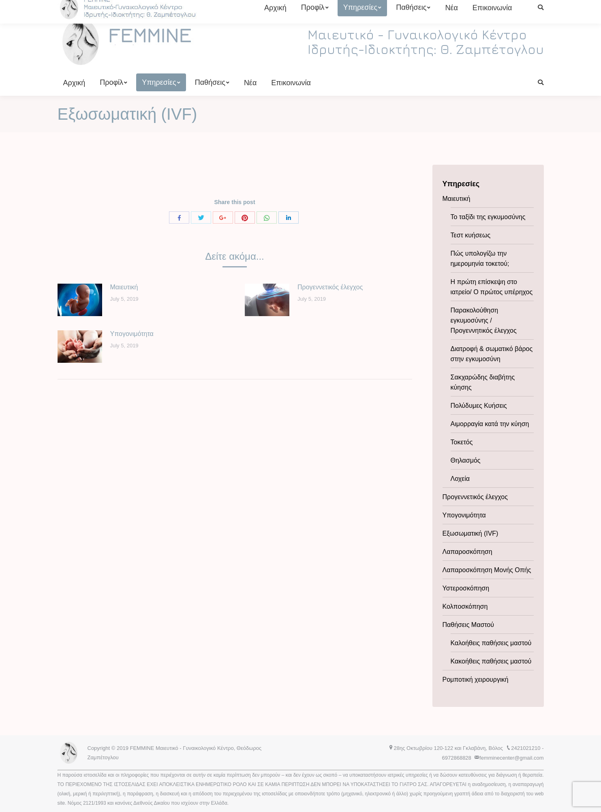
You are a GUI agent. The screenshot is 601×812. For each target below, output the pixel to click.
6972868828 (240, 7)
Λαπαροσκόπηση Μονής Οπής (487, 569)
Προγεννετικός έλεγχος (330, 287)
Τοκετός (462, 442)
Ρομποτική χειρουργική (476, 679)
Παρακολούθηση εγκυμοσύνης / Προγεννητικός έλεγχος (484, 320)
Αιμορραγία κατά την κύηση (490, 423)
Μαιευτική (124, 287)
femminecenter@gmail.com (304, 7)
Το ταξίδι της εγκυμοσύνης (488, 216)
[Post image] (80, 300)
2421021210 (206, 7)
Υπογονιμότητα (132, 333)
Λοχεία (460, 478)
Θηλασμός (466, 460)
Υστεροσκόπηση (466, 588)
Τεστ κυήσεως (471, 235)
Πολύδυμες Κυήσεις (479, 405)
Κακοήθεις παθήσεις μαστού (491, 661)
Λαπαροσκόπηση (467, 551)
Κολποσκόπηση (465, 606)
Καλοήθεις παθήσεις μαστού (491, 643)
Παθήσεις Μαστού (468, 624)
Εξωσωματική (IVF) (470, 533)
